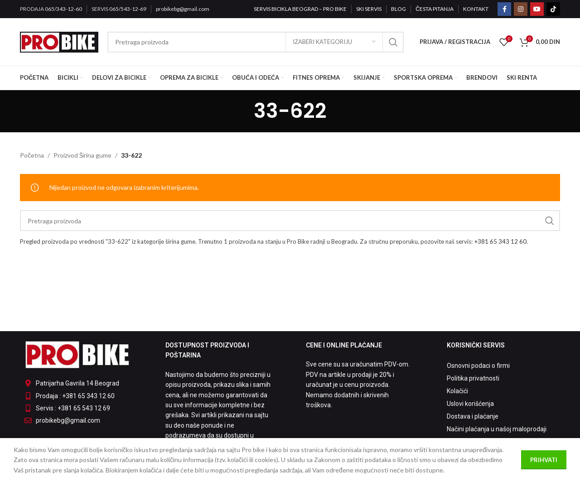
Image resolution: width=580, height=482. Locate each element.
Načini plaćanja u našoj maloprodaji (496, 429)
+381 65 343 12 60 (500, 241)
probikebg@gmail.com (182, 8)
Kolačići (457, 391)
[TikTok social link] (553, 9)
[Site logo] (59, 41)
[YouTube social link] (537, 9)
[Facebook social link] (504, 9)
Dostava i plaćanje (472, 416)
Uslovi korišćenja (470, 403)
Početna (32, 155)
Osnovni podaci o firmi (478, 365)
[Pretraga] (255, 42)
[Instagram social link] (520, 9)
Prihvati (543, 459)
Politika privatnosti (473, 378)
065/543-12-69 (127, 8)
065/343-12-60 (63, 8)
